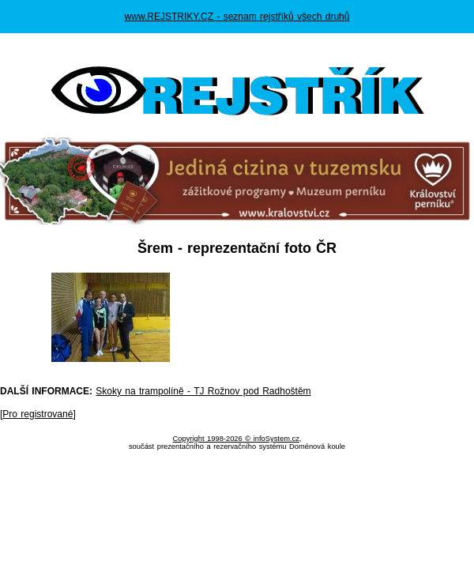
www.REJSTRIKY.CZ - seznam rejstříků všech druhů (237, 16)
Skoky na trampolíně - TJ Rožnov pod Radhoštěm (203, 391)
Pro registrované (37, 414)
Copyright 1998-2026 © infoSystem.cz (236, 439)
